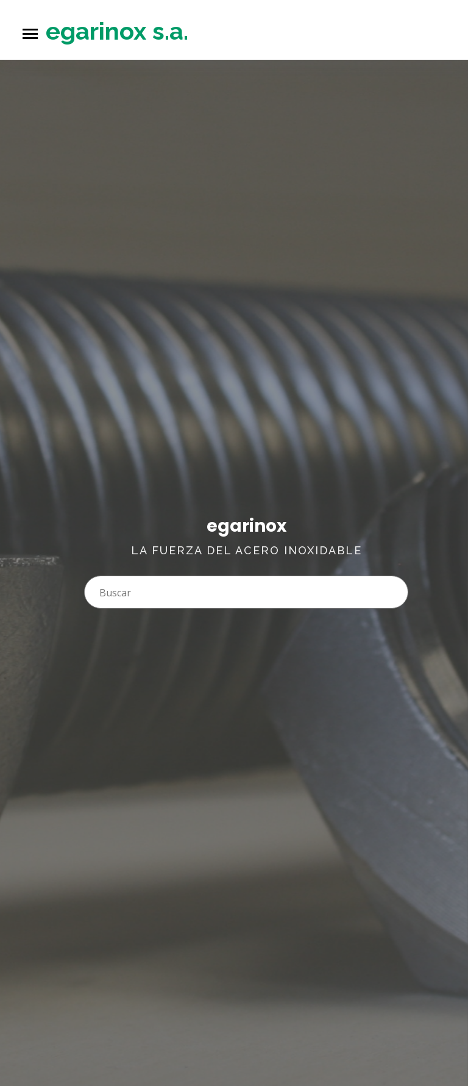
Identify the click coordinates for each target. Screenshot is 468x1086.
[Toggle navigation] (30, 34)
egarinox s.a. (117, 30)
